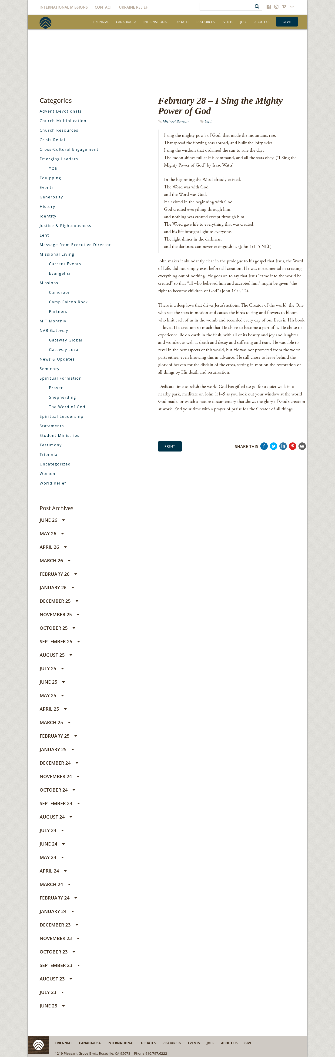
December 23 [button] (59, 925)
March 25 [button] (55, 722)
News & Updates (57, 359)
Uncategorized (55, 464)
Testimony (51, 445)
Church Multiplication (63, 120)
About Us (262, 22)
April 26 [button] (53, 547)
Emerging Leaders (59, 158)
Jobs (243, 22)
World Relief (53, 483)
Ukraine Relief (133, 7)
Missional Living (57, 254)
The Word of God (67, 406)
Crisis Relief (52, 139)
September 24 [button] (60, 803)
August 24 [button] (56, 817)
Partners (58, 311)
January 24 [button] (57, 911)
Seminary (50, 368)
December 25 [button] (59, 601)
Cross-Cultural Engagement (69, 149)
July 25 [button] (52, 668)
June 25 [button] (52, 682)
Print (169, 446)
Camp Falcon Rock (68, 301)
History (47, 206)
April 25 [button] (53, 709)
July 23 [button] (52, 992)
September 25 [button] (60, 641)
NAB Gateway (54, 330)
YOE (53, 168)
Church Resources (59, 130)
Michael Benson (176, 121)
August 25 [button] (56, 655)
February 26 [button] (58, 574)
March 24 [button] (55, 884)
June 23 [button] (52, 1006)
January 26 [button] (57, 587)
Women (47, 473)
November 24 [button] (59, 776)
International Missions (64, 7)
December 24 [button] (59, 763)
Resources (205, 22)
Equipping (50, 178)
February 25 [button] (58, 736)
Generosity (51, 197)
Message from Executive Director (75, 244)
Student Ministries (60, 435)
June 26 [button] (52, 520)
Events (227, 22)
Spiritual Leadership (62, 416)
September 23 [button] (60, 965)
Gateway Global (66, 340)
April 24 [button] (53, 871)
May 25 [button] (52, 695)
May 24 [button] (52, 857)
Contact (103, 7)
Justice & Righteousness (65, 225)
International (155, 22)
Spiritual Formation (61, 378)
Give (286, 22)
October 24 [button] (57, 790)
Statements (52, 425)
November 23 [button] (59, 938)
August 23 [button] (56, 979)
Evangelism (61, 273)
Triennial (101, 22)
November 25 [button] (59, 614)
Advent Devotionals (61, 111)
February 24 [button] (58, 898)
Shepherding (62, 397)
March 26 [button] (55, 560)
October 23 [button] (57, 952)
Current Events (65, 263)
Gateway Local (64, 349)
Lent (208, 121)
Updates (182, 22)
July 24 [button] (52, 830)
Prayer (56, 387)
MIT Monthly (53, 321)
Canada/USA (126, 22)
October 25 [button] (57, 628)
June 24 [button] (52, 844)
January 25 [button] (57, 749)
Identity (48, 216)
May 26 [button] (52, 533)
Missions (49, 282)
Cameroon (60, 292)
